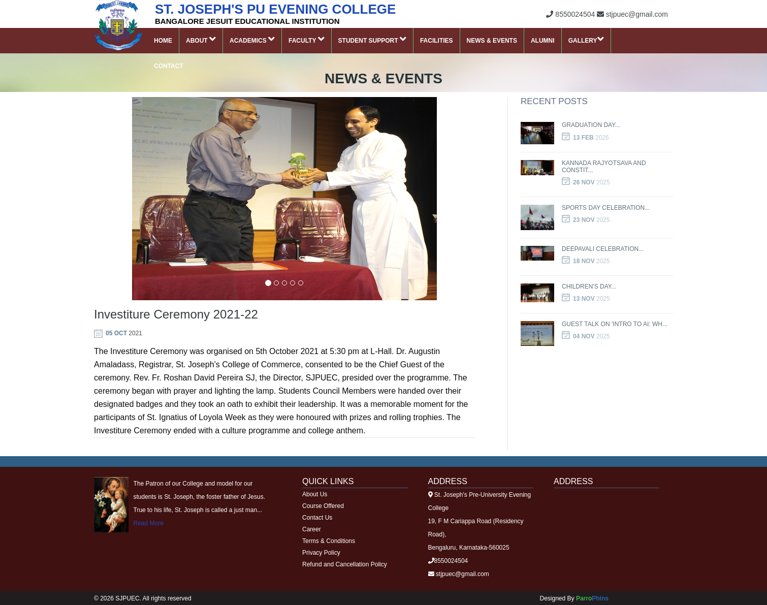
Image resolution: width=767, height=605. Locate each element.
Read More (149, 523)
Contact (168, 66)
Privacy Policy (321, 552)
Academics (252, 39)
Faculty (307, 39)
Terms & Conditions (328, 541)
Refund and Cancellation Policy (344, 564)
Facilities (436, 40)
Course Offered (323, 506)
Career (311, 529)
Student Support (372, 39)
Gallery (586, 39)
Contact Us (317, 517)
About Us (314, 494)
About (201, 39)
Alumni (543, 40)
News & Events (492, 40)
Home (163, 40)
